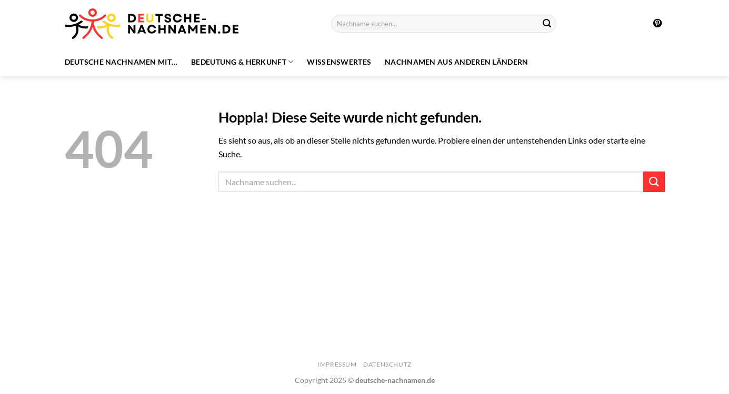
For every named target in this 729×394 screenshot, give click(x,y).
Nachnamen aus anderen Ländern (456, 61)
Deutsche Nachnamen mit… (121, 61)
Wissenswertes (339, 61)
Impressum (337, 364)
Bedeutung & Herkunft (242, 62)
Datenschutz (387, 364)
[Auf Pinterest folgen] (657, 23)
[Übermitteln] (547, 24)
